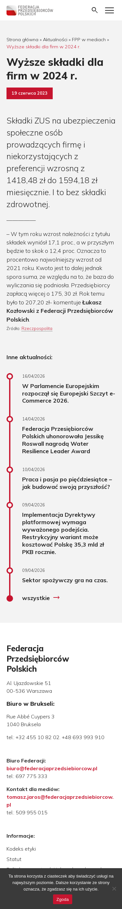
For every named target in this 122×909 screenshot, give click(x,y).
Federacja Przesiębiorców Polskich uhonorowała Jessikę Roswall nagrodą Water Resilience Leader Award (63, 439)
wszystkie (41, 598)
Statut (14, 859)
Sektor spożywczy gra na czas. (65, 580)
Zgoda (62, 899)
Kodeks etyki (21, 848)
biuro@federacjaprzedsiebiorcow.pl (52, 768)
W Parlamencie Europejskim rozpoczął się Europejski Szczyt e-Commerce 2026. (68, 393)
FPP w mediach (89, 39)
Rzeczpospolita (36, 328)
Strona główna (22, 39)
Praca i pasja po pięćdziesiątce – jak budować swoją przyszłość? (67, 483)
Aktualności (55, 39)
